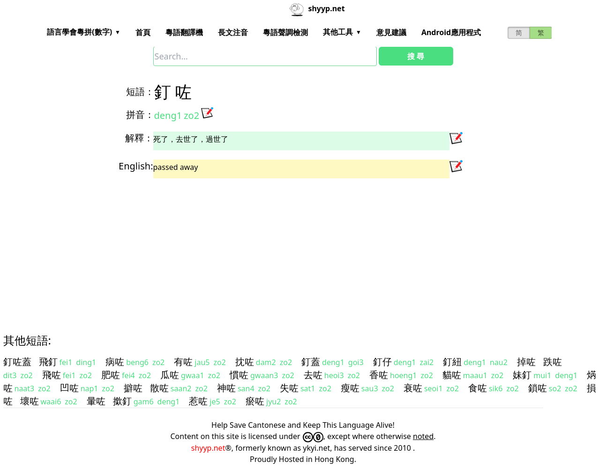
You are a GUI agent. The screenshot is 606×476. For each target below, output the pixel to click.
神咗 (226, 387)
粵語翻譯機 (184, 32)
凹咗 (69, 387)
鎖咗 (537, 387)
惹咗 (198, 401)
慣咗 (239, 374)
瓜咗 (169, 374)
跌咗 (552, 361)
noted (423, 436)
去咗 (313, 374)
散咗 (159, 387)
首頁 (142, 32)
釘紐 (452, 361)
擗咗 (133, 387)
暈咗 (96, 401)
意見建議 (391, 32)
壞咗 (29, 401)
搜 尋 (415, 56)
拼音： (140, 114)
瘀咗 (255, 401)
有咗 (183, 361)
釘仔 (382, 361)
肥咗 (110, 374)
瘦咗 (350, 387)
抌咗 (244, 361)
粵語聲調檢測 (285, 32)
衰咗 (413, 387)
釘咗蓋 (17, 361)
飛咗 (51, 374)
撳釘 (122, 401)
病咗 (114, 361)
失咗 (289, 387)
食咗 (477, 387)
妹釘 (522, 374)
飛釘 (48, 361)
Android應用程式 (451, 32)
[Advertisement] (286, 247)
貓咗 (451, 374)
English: (136, 166)
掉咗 (526, 361)
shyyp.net (208, 448)
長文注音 (233, 32)
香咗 (378, 374)
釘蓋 (310, 361)
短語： (140, 91)
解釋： (139, 138)
